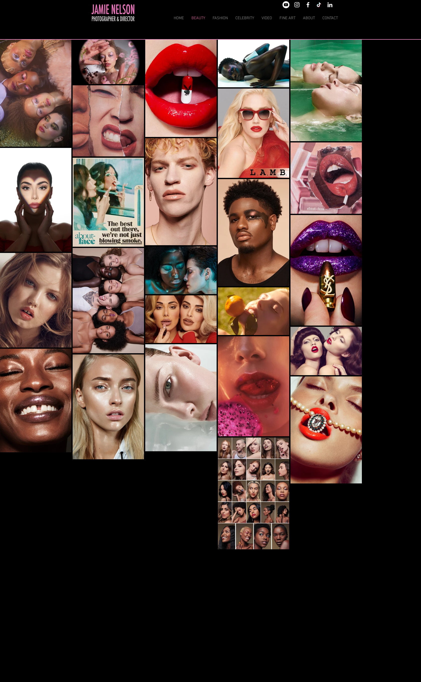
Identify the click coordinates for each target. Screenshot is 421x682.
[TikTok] (318, 4)
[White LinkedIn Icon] (329, 4)
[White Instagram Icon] (296, 4)
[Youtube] (285, 4)
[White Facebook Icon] (307, 4)
